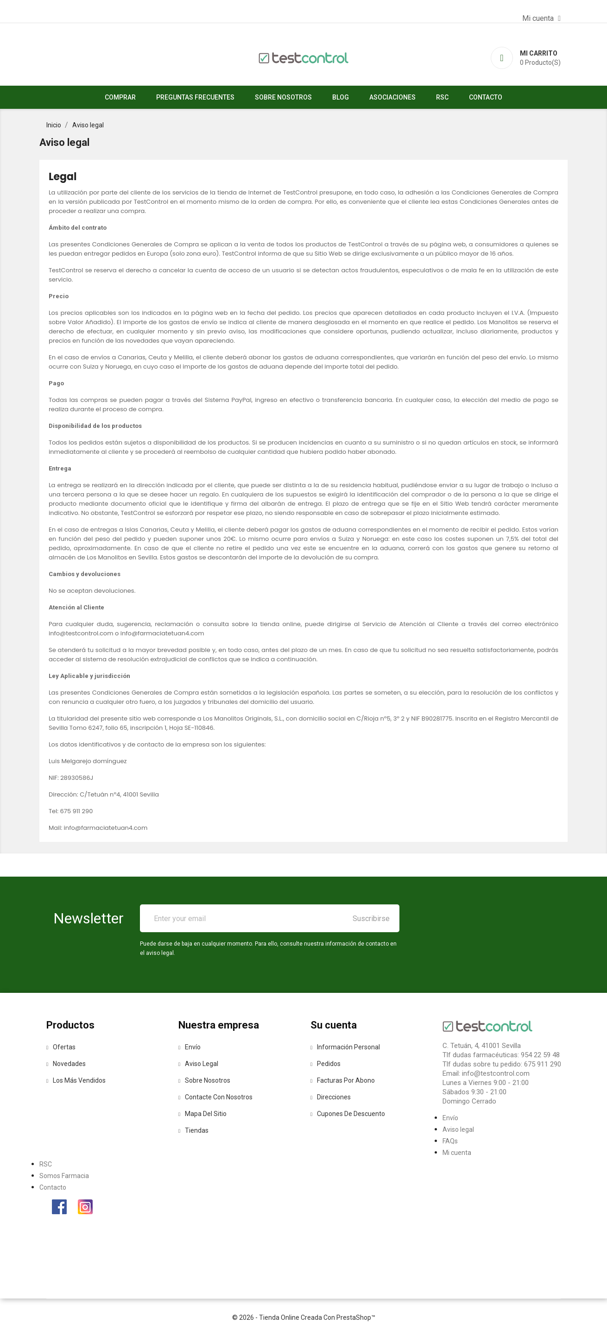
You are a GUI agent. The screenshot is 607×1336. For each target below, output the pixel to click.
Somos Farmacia (64, 1175)
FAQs (450, 1141)
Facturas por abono (342, 1080)
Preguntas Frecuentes (195, 97)
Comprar (120, 97)
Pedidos (325, 1063)
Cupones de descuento (347, 1113)
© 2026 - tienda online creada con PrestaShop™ (303, 1317)
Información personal (345, 1047)
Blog (340, 97)
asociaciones (392, 97)
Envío (189, 1047)
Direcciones (330, 1097)
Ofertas (61, 1047)
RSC (442, 97)
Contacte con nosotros (215, 1097)
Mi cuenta (457, 1152)
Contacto (485, 97)
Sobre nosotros (283, 97)
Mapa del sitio (202, 1113)
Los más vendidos (76, 1080)
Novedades (66, 1063)
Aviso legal (198, 1063)
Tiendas (193, 1130)
